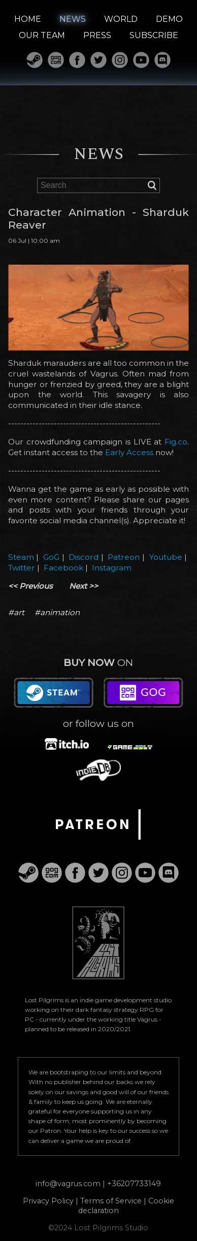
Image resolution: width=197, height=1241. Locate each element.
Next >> (83, 586)
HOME (27, 19)
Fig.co (176, 442)
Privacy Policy (48, 1200)
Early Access (129, 452)
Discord (83, 557)
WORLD (121, 19)
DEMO (169, 19)
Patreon (124, 557)
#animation (57, 612)
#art (16, 612)
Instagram (112, 567)
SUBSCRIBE (153, 35)
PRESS (97, 35)
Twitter (21, 567)
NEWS (72, 19)
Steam (21, 557)
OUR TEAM (42, 35)
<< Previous (30, 586)
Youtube (165, 557)
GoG (51, 557)
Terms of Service (111, 1200)
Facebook (63, 567)
